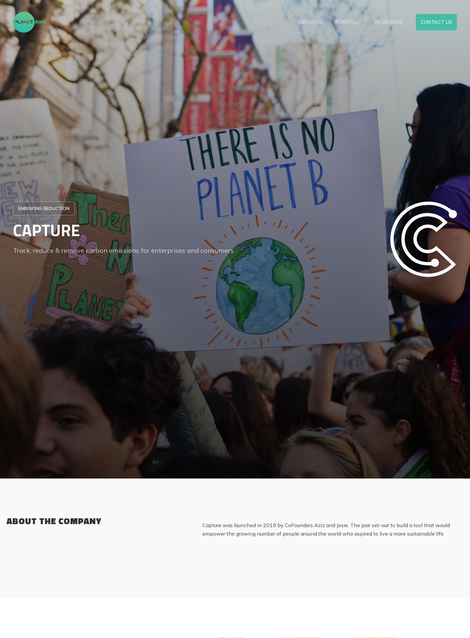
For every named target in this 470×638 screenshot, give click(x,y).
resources (389, 22)
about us (310, 22)
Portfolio (349, 22)
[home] (29, 22)
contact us (436, 22)
